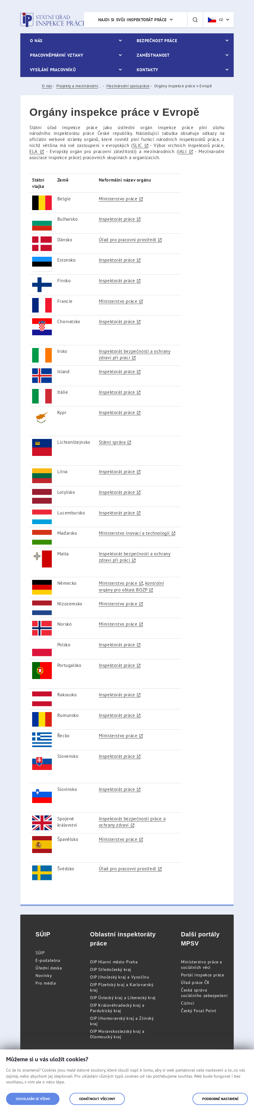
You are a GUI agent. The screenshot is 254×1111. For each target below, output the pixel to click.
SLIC (137, 145)
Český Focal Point (198, 1010)
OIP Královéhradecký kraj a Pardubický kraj (117, 1007)
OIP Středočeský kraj (110, 969)
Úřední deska (48, 968)
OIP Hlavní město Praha (114, 962)
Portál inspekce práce (202, 975)
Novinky (43, 975)
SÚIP (40, 952)
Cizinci (187, 1003)
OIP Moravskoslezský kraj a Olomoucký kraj (117, 1034)
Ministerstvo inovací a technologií (134, 533)
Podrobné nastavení (220, 1098)
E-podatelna (47, 960)
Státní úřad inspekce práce (52, 19)
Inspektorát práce (117, 219)
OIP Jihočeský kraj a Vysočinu (119, 977)
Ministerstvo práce (118, 199)
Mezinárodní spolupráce (128, 86)
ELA (33, 151)
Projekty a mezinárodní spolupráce (79, 86)
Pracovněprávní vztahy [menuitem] (56, 55)
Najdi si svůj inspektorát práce (132, 19)
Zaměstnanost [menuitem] (153, 55)
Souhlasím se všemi (33, 1098)
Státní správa (112, 442)
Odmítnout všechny (97, 1098)
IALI (182, 151)
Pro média (45, 983)
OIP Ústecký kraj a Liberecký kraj (123, 997)
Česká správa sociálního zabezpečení (204, 992)
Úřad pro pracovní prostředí (127, 240)
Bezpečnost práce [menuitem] (157, 40)
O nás (47, 86)
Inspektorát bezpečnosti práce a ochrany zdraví (132, 822)
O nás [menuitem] (36, 40)
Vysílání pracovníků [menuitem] (53, 69)
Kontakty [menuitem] (147, 69)
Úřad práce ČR (195, 982)
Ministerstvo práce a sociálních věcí (201, 964)
